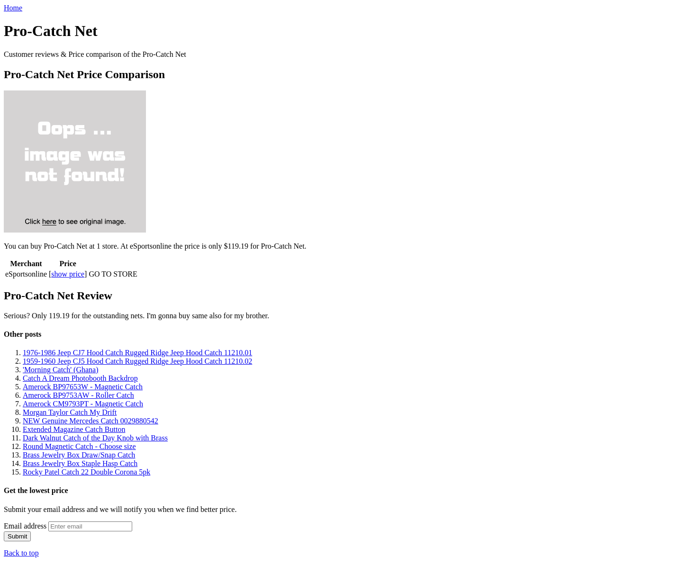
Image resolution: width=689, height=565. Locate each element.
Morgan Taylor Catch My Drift (70, 412)
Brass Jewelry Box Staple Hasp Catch (80, 463)
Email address (25, 526)
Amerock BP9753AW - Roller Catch (78, 395)
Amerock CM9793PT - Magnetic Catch (83, 404)
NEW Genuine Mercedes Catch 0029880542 (90, 421)
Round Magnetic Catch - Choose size (79, 446)
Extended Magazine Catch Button (74, 429)
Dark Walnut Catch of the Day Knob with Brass (95, 438)
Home (13, 8)
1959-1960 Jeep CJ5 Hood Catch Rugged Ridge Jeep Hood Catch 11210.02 (137, 361)
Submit (17, 536)
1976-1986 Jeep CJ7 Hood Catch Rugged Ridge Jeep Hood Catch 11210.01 (137, 353)
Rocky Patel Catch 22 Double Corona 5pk (86, 472)
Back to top (21, 553)
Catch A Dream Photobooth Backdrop (80, 378)
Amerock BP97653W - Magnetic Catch (83, 387)
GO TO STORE (113, 274)
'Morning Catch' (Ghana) (61, 370)
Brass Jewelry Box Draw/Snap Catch (79, 455)
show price (67, 274)
